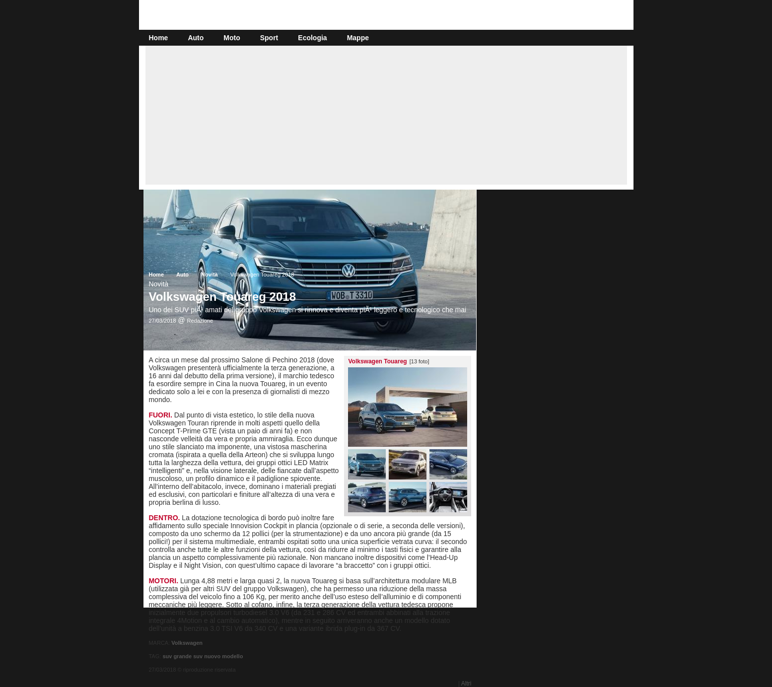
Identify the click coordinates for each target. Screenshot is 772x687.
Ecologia (312, 38)
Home (158, 38)
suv (198, 656)
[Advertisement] (386, 115)
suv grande (177, 656)
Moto (231, 38)
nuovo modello (223, 656)
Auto (196, 38)
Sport (269, 38)
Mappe (358, 38)
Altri (466, 683)
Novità (209, 274)
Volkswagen (187, 643)
